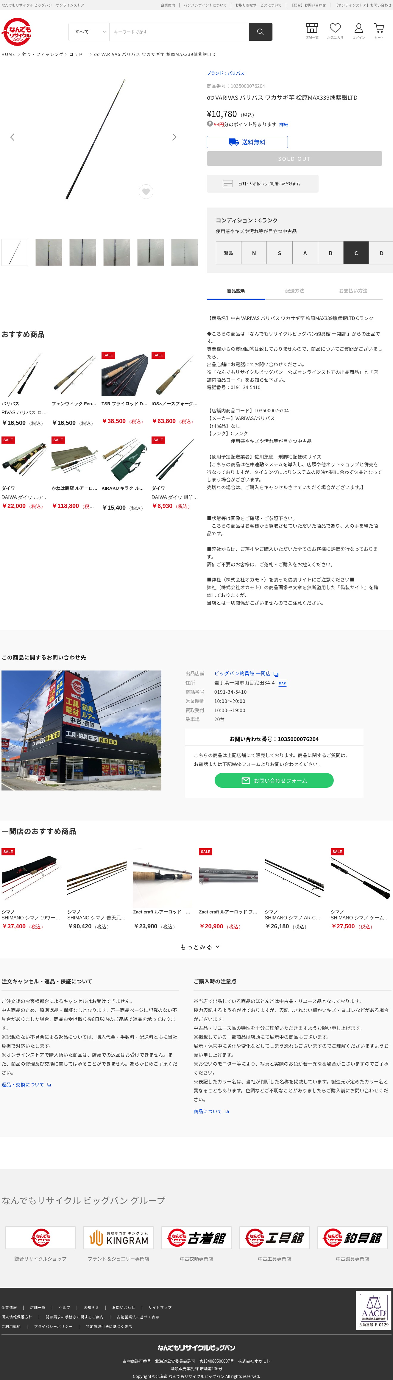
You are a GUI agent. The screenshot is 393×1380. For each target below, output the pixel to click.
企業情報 (9, 1307)
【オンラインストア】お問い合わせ (363, 4)
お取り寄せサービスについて (258, 4)
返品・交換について (26, 1081)
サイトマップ (160, 1307)
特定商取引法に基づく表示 (109, 1326)
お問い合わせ (123, 1307)
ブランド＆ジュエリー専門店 (118, 1244)
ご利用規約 (11, 1326)
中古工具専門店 (274, 1244)
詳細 (283, 124)
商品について (211, 1108)
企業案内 (168, 4)
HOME (8, 54)
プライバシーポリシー (53, 1326)
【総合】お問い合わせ (308, 4)
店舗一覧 (38, 1307)
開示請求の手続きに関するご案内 (75, 1316)
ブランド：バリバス (225, 73)
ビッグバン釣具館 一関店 (246, 673)
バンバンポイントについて (205, 4)
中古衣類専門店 (196, 1244)
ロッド (76, 54)
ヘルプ (65, 1307)
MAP (282, 683)
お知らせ (91, 1307)
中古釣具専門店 (352, 1244)
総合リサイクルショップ (40, 1244)
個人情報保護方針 (16, 1316)
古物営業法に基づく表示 (138, 1316)
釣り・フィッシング (43, 54)
